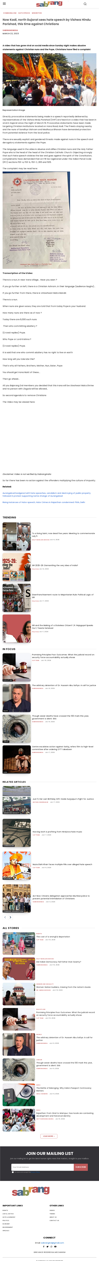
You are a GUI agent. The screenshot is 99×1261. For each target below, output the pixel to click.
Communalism (10, 13)
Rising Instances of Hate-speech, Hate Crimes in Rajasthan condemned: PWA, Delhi (44, 502)
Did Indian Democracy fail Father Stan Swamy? (58, 962)
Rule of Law (7, 680)
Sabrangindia (10, 30)
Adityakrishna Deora (45, 1119)
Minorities (37, 13)
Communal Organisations (13, 911)
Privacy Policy (35, 1172)
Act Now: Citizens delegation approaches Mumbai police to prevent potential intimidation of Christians (61, 897)
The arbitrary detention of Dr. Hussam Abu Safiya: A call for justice (64, 685)
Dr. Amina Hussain (43, 990)
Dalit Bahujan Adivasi (41, 540)
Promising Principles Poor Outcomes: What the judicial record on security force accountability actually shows (63, 656)
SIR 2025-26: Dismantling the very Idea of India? (55, 565)
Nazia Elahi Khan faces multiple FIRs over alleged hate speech (62, 864)
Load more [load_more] (49, 1136)
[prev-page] (5, 917)
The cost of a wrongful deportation (53, 936)
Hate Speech (24, 13)
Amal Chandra (42, 1094)
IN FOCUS (9, 649)
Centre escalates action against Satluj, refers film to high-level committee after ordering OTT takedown (62, 748)
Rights (39, 934)
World (5, 711)
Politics (35, 569)
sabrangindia (37, 688)
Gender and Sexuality (11, 813)
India (5, 772)
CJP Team (35, 660)
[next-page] (10, 917)
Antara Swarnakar (40, 802)
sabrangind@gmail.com (52, 1242)
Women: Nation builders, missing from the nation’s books (63, 987)
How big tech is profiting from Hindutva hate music (57, 831)
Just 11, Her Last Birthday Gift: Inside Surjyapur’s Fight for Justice (63, 799)
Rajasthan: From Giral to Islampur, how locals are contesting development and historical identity (65, 1114)
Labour (6, 742)
